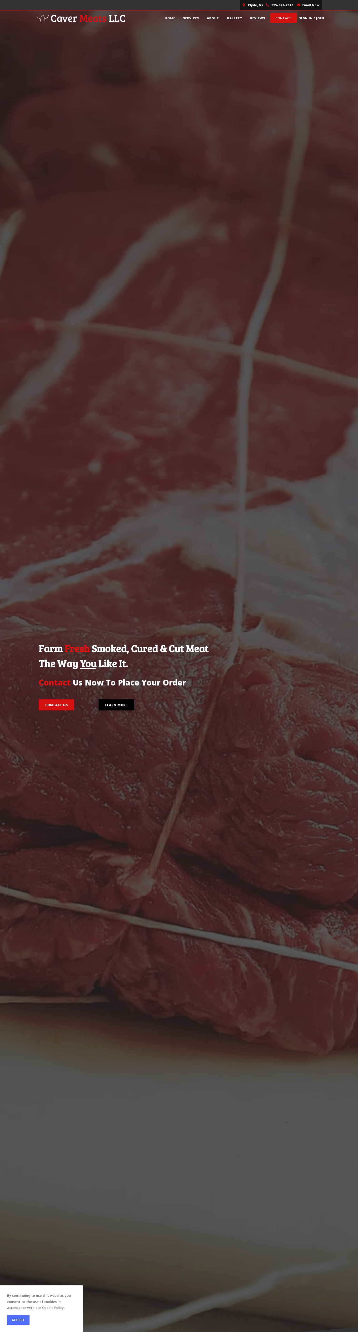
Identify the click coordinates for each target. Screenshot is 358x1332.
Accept (18, 1320)
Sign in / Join (311, 18)
